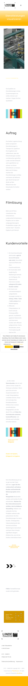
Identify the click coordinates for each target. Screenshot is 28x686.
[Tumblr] (15, 618)
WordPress (19, 673)
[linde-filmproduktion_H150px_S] (9, 3)
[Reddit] (15, 616)
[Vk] (15, 620)
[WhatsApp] (21, 616)
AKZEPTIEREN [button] (9, 346)
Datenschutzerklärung (8, 662)
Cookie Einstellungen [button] (18, 344)
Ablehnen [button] (16, 346)
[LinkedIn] (18, 616)
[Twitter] (21, 614)
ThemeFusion (15, 671)
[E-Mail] (19, 620)
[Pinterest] (21, 618)
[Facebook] (15, 614)
